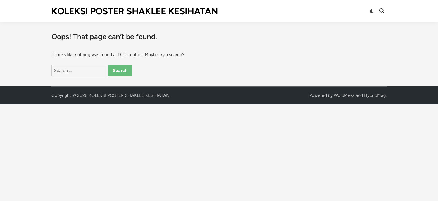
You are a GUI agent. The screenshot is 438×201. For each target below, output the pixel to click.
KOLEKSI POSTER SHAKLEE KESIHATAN (134, 11)
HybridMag (375, 95)
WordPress (344, 95)
